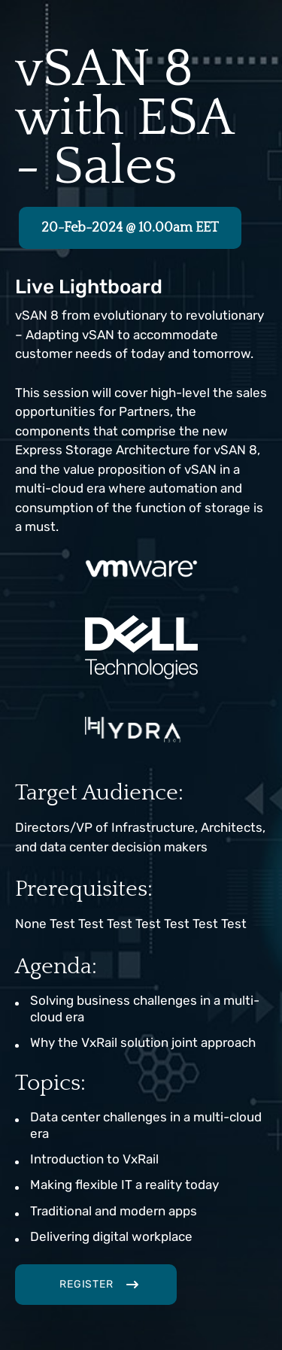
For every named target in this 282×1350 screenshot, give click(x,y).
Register (86, 1284)
